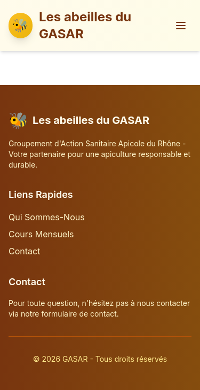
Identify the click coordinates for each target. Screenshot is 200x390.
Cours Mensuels (41, 234)
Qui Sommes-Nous (47, 217)
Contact (24, 251)
